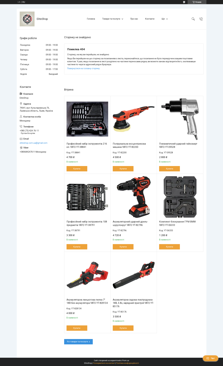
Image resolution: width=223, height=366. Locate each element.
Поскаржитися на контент (104, 363)
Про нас (134, 19)
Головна (91, 19)
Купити (76, 169)
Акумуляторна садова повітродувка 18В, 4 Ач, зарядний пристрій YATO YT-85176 (133, 303)
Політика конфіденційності (127, 363)
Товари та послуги (111, 19)
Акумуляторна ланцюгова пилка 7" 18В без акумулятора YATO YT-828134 (87, 301)
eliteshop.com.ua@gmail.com (33, 143)
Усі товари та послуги (77, 341)
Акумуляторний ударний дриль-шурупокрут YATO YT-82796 (130, 223)
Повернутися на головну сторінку (83, 68)
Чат (210, 358)
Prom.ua (125, 360)
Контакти (149, 19)
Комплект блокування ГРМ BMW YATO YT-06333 (177, 223)
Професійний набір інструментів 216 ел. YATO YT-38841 (87, 145)
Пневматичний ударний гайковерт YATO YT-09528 (178, 145)
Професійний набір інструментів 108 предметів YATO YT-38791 (87, 223)
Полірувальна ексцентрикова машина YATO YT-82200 (129, 145)
